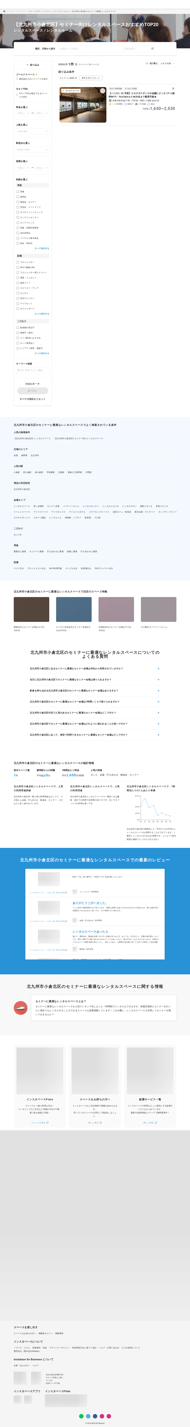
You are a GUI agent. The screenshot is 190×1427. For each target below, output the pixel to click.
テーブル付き (71, 568)
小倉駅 (17, 472)
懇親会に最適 (20, 551)
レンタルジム (55, 517)
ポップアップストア (168, 512)
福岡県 (37, 11)
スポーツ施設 (40, 517)
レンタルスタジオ (111, 506)
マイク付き (19, 568)
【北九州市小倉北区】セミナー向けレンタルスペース (78, 438)
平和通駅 (51, 472)
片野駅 (88, 472)
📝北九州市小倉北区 (61, 11)
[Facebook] (95, 1416)
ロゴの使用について (131, 1348)
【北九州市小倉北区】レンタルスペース (32, 438)
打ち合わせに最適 (55, 551)
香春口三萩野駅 (75, 472)
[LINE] (81, 1416)
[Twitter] (88, 1416)
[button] (95, 670)
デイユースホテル (77, 512)
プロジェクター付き (36, 568)
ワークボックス (58, 512)
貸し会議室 (39, 506)
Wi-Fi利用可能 (55, 568)
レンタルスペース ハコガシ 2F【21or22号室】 (49, 893)
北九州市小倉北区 (22, 489)
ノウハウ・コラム (22, 1348)
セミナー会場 (26, 11)
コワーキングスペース (99, 512)
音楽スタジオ (162, 506)
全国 (16, 455)
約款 (45, 1348)
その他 (97, 517)
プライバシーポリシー (59, 1348)
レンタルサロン (129, 506)
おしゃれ (18, 534)
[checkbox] (18, 191)
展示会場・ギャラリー (145, 512)
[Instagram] (102, 1416)
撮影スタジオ (146, 506)
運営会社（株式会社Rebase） (27, 1351)
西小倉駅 (27, 472)
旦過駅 (61, 472)
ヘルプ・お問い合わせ (109, 1348)
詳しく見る (95, 1123)
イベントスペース (22, 512)
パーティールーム (71, 506)
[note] (109, 1416)
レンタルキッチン (91, 506)
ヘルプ (35, 1365)
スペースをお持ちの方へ (25, 1333)
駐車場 (88, 517)
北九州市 (46, 11)
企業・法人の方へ (22, 1365)
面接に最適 (72, 551)
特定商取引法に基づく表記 (84, 1348)
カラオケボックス (22, 517)
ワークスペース (41, 512)
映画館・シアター (73, 517)
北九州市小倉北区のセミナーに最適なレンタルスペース (94, 11)
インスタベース (11, 11)
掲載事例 (59, 1333)
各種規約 (36, 1348)
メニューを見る (40, 1123)
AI (173, 88)
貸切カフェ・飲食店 (122, 512)
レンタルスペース (22, 506)
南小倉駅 (39, 472)
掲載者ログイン (46, 1333)
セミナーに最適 (68, 78)
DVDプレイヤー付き (104, 568)
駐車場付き (86, 568)
